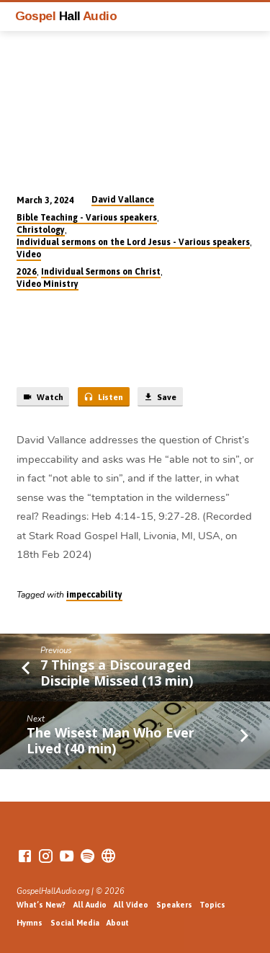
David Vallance (122, 200)
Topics (212, 904)
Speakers (174, 904)
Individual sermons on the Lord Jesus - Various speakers (133, 242)
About (118, 922)
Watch (42, 397)
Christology (41, 230)
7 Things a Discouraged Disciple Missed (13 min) (116, 672)
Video (29, 254)
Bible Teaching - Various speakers (87, 218)
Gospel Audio (66, 16)
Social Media (74, 922)
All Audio (90, 904)
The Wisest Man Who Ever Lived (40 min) (110, 740)
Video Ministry (47, 284)
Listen (103, 397)
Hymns (29, 922)
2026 (27, 272)
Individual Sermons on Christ (101, 272)
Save (159, 397)
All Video (131, 904)
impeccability (94, 595)
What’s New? (41, 904)
